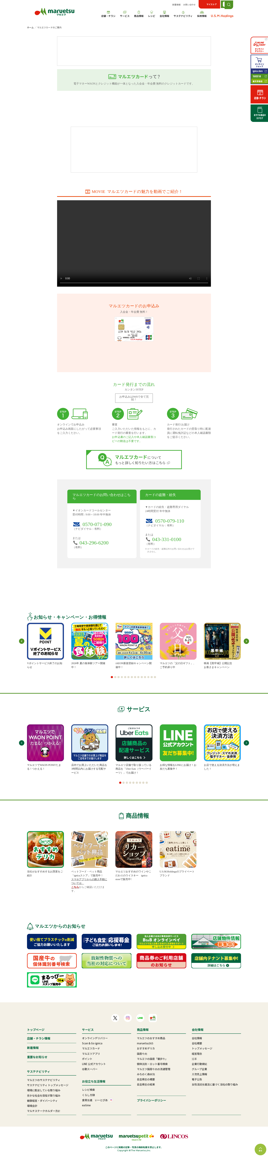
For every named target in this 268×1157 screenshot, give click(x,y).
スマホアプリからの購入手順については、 (89, 881)
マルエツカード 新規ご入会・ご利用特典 (134, 150)
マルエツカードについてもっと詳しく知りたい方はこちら (134, 459)
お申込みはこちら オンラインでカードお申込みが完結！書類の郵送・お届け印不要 (134, 108)
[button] (112, 677)
